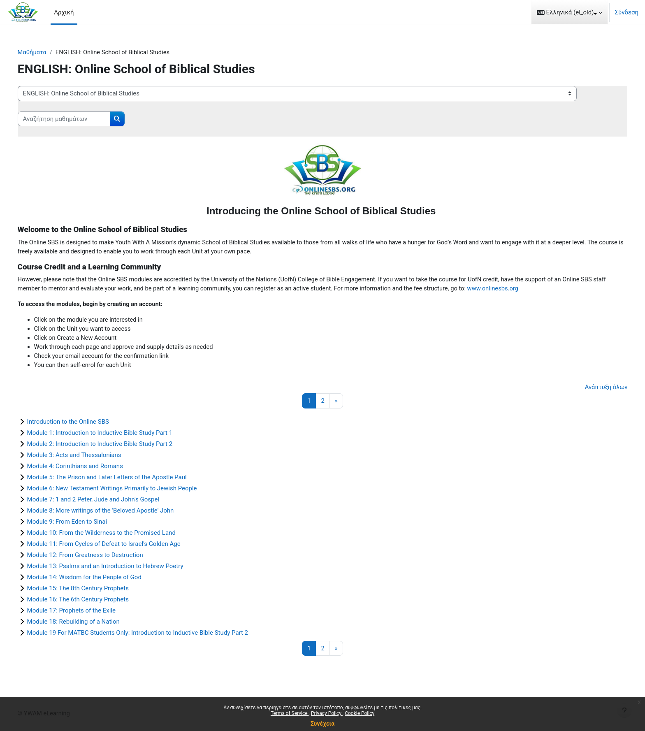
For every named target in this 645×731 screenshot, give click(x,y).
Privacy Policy (327, 713)
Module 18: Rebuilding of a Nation (85, 624)
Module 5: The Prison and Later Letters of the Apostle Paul (118, 479)
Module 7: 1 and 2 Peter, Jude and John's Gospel (105, 502)
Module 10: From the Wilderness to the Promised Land (113, 535)
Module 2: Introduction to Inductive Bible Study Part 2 (111, 446)
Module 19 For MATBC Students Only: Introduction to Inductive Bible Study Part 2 (149, 635)
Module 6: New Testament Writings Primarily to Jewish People (124, 490)
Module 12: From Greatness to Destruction (97, 557)
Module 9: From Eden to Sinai (78, 524)
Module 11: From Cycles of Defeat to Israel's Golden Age (115, 546)
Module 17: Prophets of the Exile (83, 613)
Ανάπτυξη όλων (594, 389)
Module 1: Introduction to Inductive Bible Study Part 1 (111, 435)
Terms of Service (290, 713)
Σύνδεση (626, 12)
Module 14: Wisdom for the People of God (96, 579)
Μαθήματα (44, 52)
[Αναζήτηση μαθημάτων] (75, 119)
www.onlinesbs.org (542, 289)
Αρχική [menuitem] (64, 12)
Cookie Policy (359, 713)
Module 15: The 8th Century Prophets (89, 590)
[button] (569, 12)
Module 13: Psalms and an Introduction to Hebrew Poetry (117, 568)
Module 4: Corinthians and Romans (87, 468)
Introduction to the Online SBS (80, 424)
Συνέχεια (322, 723)
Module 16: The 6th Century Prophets (89, 602)
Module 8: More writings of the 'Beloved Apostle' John (112, 513)
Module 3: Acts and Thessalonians (86, 457)
